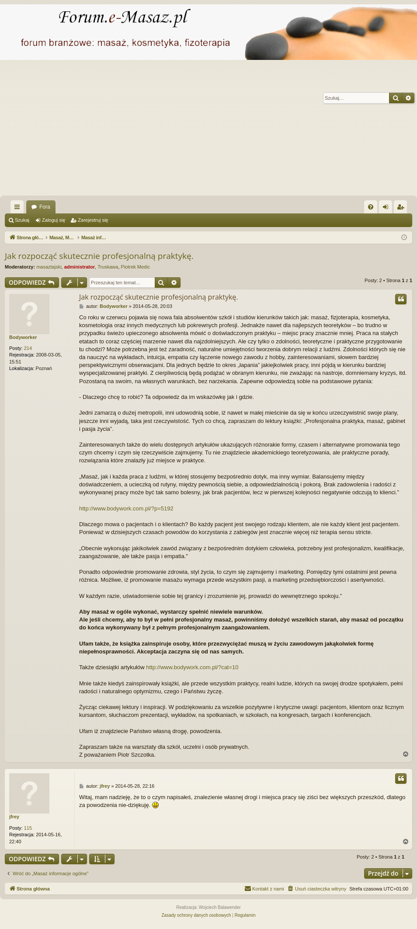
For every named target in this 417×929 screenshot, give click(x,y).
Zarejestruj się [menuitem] (402, 208)
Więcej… (19, 208)
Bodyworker (23, 337)
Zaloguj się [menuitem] (387, 208)
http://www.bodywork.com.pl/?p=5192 (126, 508)
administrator (79, 266)
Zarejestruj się (93, 220)
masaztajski (48, 266)
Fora (44, 207)
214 (28, 348)
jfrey (14, 816)
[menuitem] (370, 206)
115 (28, 828)
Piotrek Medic (135, 266)
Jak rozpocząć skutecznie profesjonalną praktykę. (99, 256)
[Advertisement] (208, 130)
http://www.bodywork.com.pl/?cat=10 (192, 667)
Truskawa (107, 266)
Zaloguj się (53, 220)
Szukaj (22, 220)
